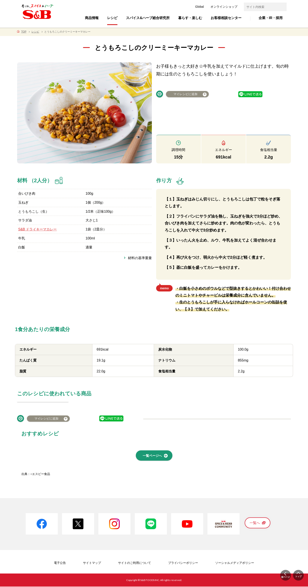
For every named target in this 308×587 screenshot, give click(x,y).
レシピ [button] (112, 18)
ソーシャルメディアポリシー (234, 563)
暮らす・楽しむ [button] (190, 18)
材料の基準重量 (140, 258)
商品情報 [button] (92, 18)
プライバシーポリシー (183, 563)
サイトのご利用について (134, 563)
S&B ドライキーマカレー (37, 229)
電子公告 (60, 563)
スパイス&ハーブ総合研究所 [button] (148, 18)
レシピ (35, 31)
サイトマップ (92, 563)
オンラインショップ (223, 6)
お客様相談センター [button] (226, 18)
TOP (23, 31)
